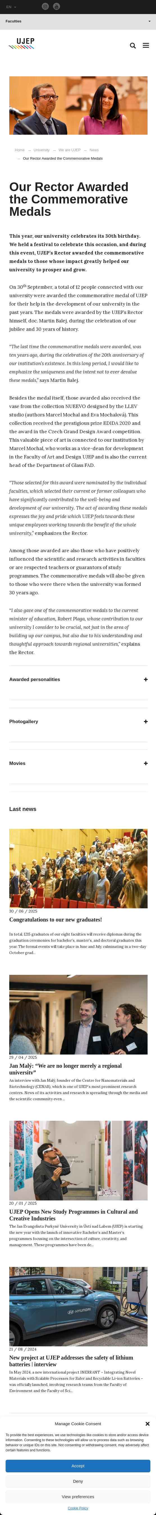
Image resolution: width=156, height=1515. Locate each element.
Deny (78, 1481)
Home (20, 150)
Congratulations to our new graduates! (55, 919)
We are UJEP (70, 150)
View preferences (78, 1496)
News (91, 150)
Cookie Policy (78, 1508)
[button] (147, 1424)
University (42, 150)
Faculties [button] (78, 21)
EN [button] (11, 7)
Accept (78, 1465)
